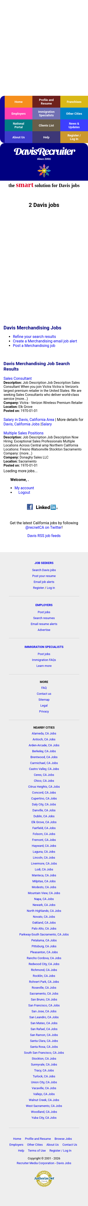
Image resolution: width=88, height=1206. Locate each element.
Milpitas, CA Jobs (44, 881)
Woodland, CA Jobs (44, 1112)
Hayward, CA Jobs (44, 846)
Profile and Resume (46, 101)
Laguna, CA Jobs (44, 851)
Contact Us (69, 1144)
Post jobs (44, 612)
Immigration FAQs (44, 660)
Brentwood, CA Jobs (44, 757)
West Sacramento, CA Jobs (44, 1106)
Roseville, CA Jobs (44, 987)
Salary (47, 424)
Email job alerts (44, 582)
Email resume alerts (44, 624)
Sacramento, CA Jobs (44, 993)
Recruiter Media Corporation (35, 1163)
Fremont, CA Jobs (44, 840)
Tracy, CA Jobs (44, 1070)
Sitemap (44, 699)
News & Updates (74, 125)
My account (24, 488)
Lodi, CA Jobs (44, 869)
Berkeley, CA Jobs (44, 751)
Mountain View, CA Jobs (44, 893)
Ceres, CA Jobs (44, 775)
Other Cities (74, 113)
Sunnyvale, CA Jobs (44, 1064)
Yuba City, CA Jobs (44, 1117)
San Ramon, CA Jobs (44, 1035)
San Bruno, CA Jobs (44, 999)
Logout (24, 492)
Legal (44, 705)
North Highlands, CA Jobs (44, 911)
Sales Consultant (18, 378)
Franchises (74, 102)
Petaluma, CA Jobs (44, 940)
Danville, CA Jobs (43, 810)
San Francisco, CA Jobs (44, 1005)
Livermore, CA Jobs (44, 863)
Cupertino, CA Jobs (44, 798)
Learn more (44, 666)
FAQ (44, 688)
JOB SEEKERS (44, 563)
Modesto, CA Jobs (44, 887)
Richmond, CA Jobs (44, 970)
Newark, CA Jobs (44, 905)
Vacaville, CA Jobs (44, 1088)
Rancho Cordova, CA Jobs (44, 958)
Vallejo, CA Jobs (44, 1094)
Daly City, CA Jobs (44, 804)
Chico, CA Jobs (44, 780)
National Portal (18, 125)
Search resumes (44, 618)
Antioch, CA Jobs (44, 739)
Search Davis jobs (44, 570)
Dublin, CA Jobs (44, 816)
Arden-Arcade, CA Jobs (44, 745)
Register (38, 588)
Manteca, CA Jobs (44, 875)
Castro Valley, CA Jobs (44, 769)
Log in (51, 588)
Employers (18, 113)
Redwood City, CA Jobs (44, 964)
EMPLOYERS (44, 605)
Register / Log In (74, 137)
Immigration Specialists (46, 113)
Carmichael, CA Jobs (44, 763)
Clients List (46, 125)
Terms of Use (37, 1150)
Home (19, 102)
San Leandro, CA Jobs (44, 1017)
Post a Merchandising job (34, 345)
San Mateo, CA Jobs (44, 1023)
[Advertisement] (44, 48)
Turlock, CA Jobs (44, 1076)
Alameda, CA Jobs (44, 733)
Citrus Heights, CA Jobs (44, 786)
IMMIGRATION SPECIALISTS (44, 647)
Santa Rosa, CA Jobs (44, 1047)
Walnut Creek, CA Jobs (44, 1100)
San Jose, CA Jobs (43, 1011)
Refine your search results (34, 336)
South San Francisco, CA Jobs (44, 1052)
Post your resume (44, 576)
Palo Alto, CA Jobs (44, 928)
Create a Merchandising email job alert (45, 341)
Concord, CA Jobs (44, 792)
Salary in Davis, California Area (29, 419)
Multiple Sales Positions (24, 433)
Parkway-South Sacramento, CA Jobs (44, 934)
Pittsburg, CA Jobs (44, 946)
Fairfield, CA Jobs (44, 828)
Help (46, 137)
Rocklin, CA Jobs (44, 976)
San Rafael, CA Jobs (44, 1029)
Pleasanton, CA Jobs (44, 952)
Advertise (44, 630)
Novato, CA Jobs (44, 916)
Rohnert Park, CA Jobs (44, 981)
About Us (18, 137)
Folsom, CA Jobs (44, 834)
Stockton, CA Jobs (44, 1058)
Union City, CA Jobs (44, 1082)
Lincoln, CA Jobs (44, 857)
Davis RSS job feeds (44, 535)
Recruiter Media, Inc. (44, 171)
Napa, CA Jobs (44, 899)
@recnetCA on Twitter (43, 527)
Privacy (44, 711)
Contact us (44, 693)
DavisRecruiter (44, 154)
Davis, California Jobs (22, 424)
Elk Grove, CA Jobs (44, 822)
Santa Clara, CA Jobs (44, 1041)
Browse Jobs (63, 1138)
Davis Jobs (64, 1163)
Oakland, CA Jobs (44, 922)
